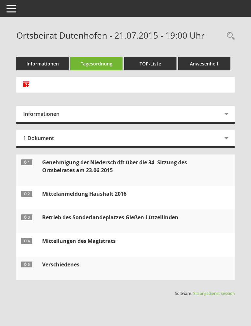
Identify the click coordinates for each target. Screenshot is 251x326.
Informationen (42, 64)
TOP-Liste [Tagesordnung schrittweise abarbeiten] (150, 64)
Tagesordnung (96, 64)
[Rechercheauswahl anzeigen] (229, 36)
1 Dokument (38, 138)
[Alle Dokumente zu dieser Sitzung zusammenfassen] (26, 85)
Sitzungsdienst (214, 293)
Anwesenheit (204, 64)
